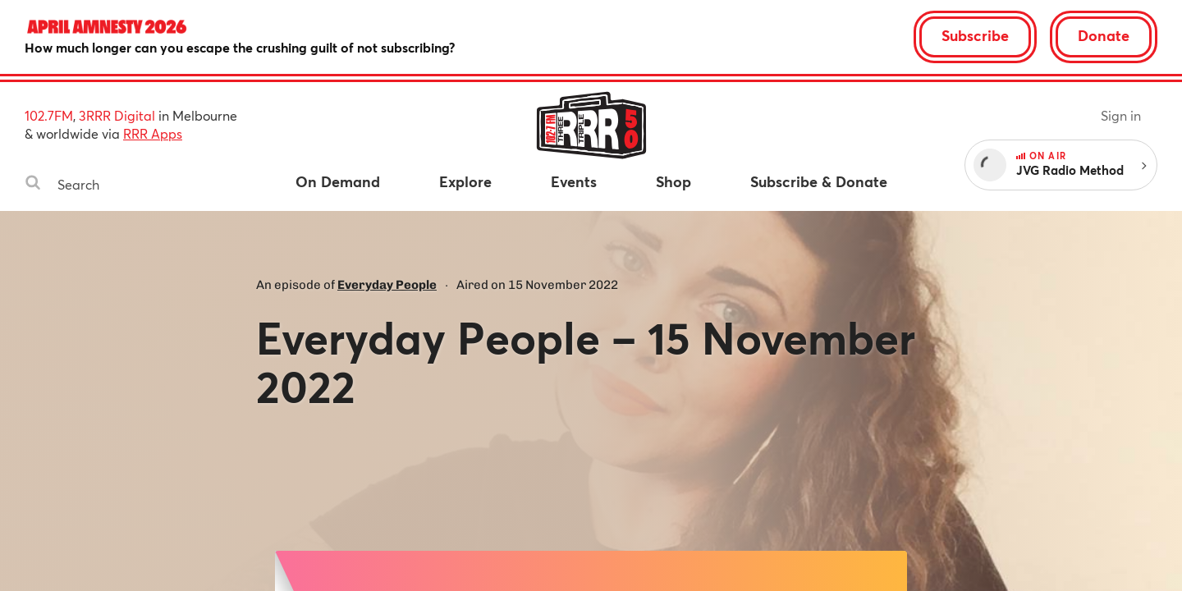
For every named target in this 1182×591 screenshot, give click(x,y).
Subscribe (975, 35)
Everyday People (387, 284)
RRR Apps (152, 133)
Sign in (1121, 115)
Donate (1103, 35)
